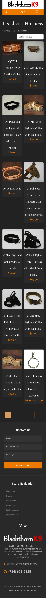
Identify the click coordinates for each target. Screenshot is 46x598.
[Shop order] (30, 37)
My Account (11, 491)
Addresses (11, 505)
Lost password (12, 510)
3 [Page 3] (22, 415)
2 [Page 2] (15, 415)
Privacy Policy (12, 515)
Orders (9, 496)
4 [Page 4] (30, 415)
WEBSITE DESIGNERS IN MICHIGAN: (23, 591)
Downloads (11, 501)
